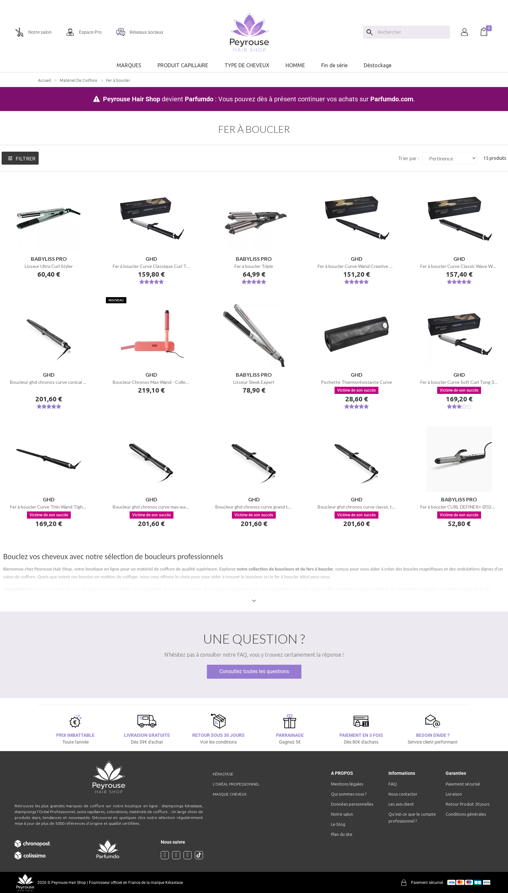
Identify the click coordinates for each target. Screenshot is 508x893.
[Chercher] (412, 32)
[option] (254, 2)
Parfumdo (199, 99)
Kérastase (223, 774)
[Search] (369, 32)
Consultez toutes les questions (254, 671)
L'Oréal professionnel (236, 784)
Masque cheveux (230, 794)
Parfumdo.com (391, 99)
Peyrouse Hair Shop (131, 99)
